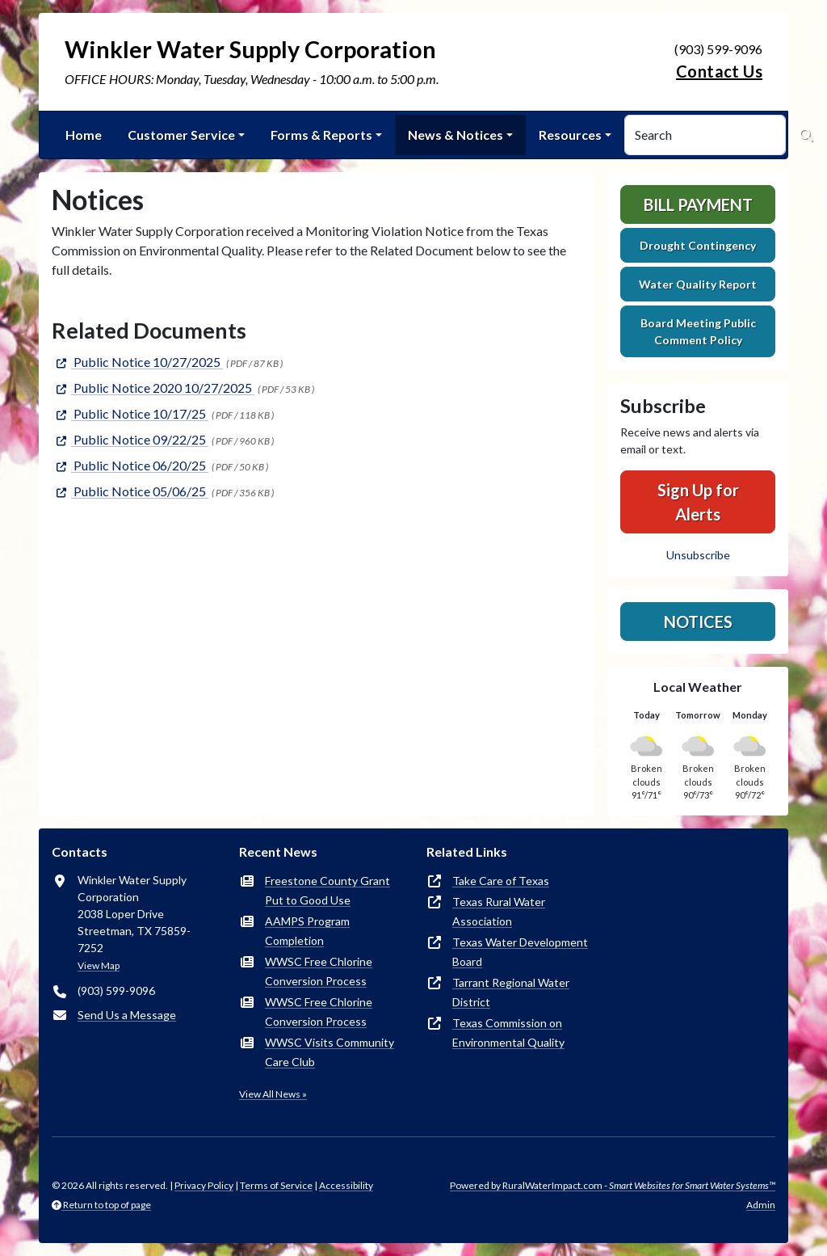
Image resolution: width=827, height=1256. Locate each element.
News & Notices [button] (455, 134)
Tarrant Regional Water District (510, 992)
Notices (698, 621)
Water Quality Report (698, 284)
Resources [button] (570, 134)
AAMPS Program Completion (307, 930)
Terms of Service (276, 1185)
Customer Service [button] (181, 134)
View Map (99, 965)
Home (83, 134)
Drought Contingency (698, 245)
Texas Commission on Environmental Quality (508, 1032)
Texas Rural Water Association (498, 911)
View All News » (273, 1094)
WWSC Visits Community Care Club (329, 1051)
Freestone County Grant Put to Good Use (327, 890)
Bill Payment (698, 204)
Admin (760, 1205)
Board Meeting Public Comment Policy (698, 331)
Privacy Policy (203, 1185)
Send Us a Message (127, 1015)
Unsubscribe (698, 555)
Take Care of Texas (500, 880)
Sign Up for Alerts (698, 502)
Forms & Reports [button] (321, 134)
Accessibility (346, 1185)
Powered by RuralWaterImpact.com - (612, 1185)
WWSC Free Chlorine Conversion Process (318, 971)
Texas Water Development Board (520, 951)
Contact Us (719, 71)
